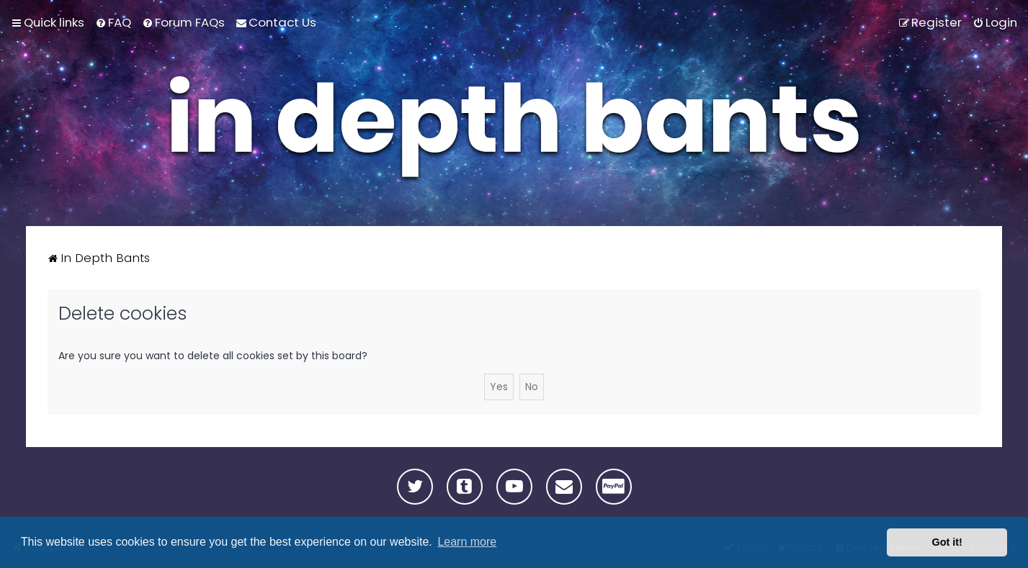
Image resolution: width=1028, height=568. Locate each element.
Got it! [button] (947, 542)
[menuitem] (113, 22)
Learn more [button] (466, 542)
